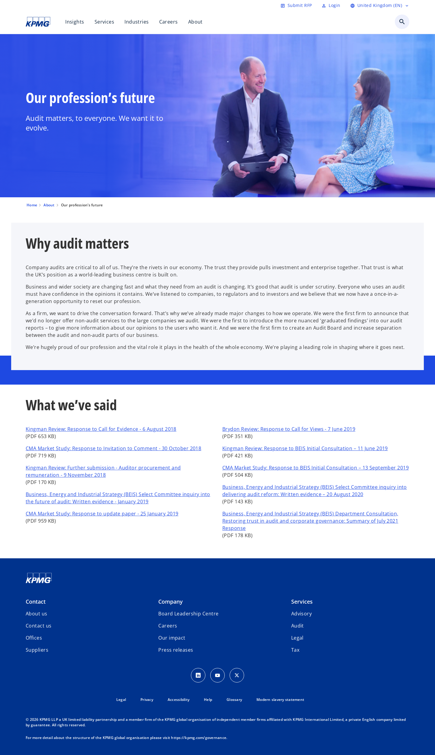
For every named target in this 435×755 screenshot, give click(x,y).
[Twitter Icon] (237, 675)
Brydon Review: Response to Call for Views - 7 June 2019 (288, 429)
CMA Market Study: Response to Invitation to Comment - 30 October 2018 (113, 448)
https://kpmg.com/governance (198, 737)
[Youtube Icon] (217, 675)
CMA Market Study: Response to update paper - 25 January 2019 (102, 513)
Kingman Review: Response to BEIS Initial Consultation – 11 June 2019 (305, 448)
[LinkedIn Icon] (198, 675)
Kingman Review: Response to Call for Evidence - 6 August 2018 (101, 429)
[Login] (330, 5)
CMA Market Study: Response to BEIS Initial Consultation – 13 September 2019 (315, 467)
